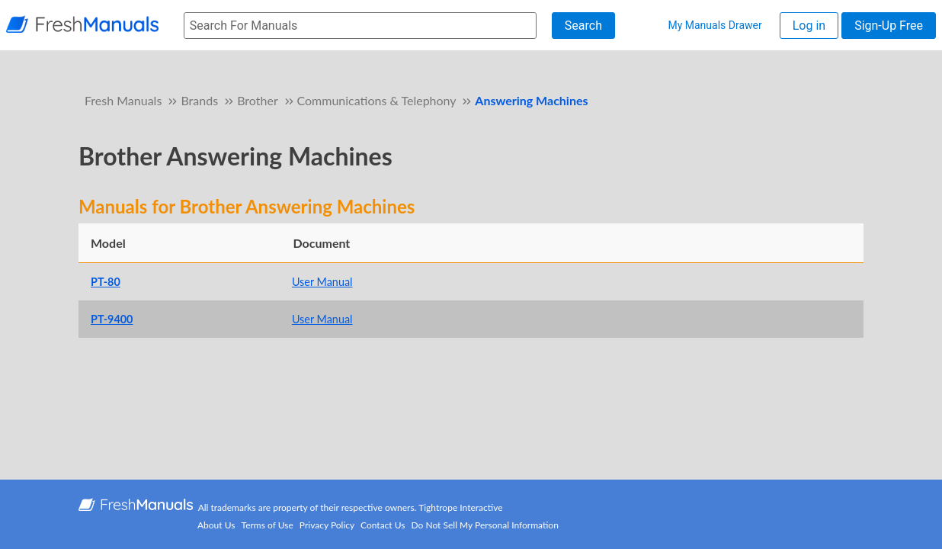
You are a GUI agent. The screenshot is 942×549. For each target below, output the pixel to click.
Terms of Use (267, 525)
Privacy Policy (327, 525)
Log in (809, 25)
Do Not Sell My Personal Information (485, 525)
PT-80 (105, 281)
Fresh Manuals (123, 100)
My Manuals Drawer (714, 25)
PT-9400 (112, 319)
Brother (257, 100)
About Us (216, 525)
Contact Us (382, 525)
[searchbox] (360, 25)
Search (583, 25)
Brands (199, 100)
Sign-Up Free (888, 25)
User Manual (322, 281)
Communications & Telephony (377, 100)
